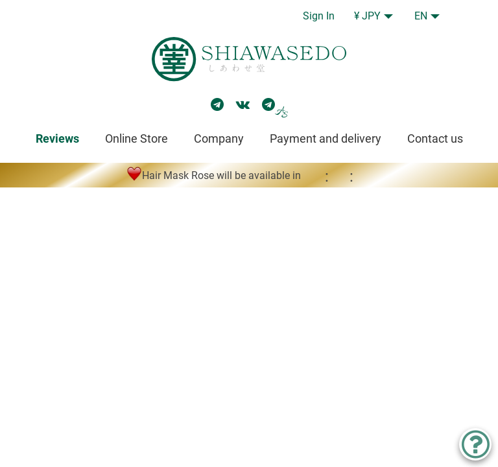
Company (219, 138)
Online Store (136, 138)
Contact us (435, 138)
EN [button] (420, 16)
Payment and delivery (325, 138)
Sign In (319, 16)
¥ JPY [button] (367, 16)
